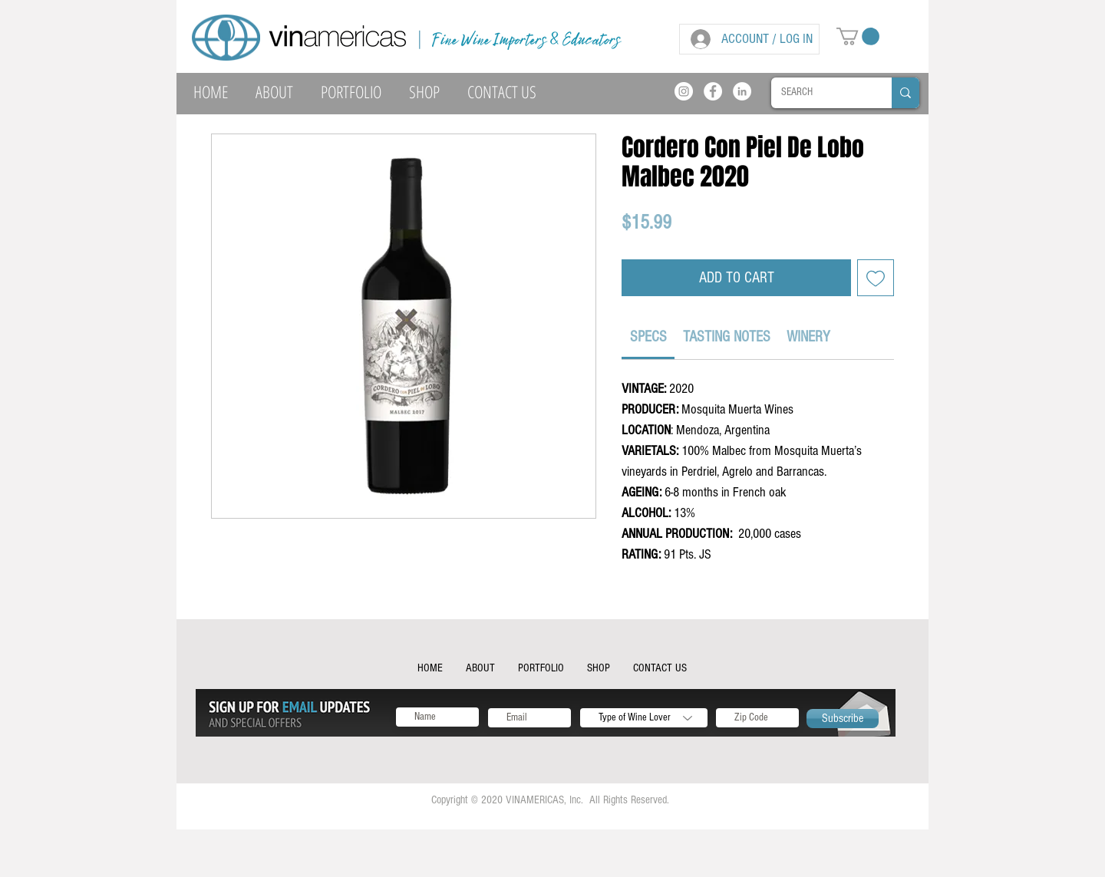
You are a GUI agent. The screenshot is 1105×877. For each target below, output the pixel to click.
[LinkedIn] (742, 91)
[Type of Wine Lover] (644, 717)
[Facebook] (713, 91)
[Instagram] (684, 91)
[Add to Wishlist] (875, 277)
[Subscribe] (842, 718)
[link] (648, 336)
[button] (857, 36)
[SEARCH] (820, 92)
